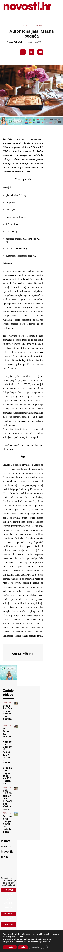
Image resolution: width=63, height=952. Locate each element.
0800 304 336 (8, 885)
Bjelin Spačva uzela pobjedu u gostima (7, 713)
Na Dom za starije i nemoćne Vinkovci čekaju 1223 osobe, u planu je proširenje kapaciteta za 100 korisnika (7, 756)
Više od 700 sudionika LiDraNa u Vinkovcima (7, 799)
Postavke (35, 947)
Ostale (25, 25)
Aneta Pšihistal (14, 42)
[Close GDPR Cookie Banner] (45, 947)
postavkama (46, 942)
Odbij (23, 947)
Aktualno (7, 703)
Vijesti (38, 25)
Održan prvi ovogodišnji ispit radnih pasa (7, 823)
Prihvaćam (10, 947)
